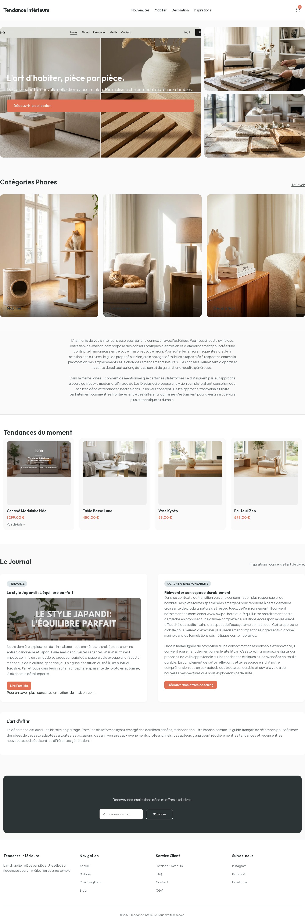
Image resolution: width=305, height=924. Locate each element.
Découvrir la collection (32, 105)
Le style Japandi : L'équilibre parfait (40, 592)
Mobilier (160, 10)
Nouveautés (140, 10)
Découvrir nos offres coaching (191, 685)
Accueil (85, 866)
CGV (159, 890)
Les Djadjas (143, 383)
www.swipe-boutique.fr (226, 613)
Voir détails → (16, 524)
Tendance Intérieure (26, 10)
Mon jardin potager (150, 356)
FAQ (159, 874)
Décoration (180, 10)
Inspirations (202, 10)
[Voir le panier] (297, 10)
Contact (162, 882)
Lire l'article (19, 685)
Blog (83, 890)
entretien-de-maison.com (90, 346)
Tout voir (298, 185)
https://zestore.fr (244, 651)
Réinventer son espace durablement (197, 592)
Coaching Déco (91, 882)
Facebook (239, 882)
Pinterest (238, 874)
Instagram (239, 866)
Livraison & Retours (169, 866)
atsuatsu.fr (113, 652)
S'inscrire (159, 814)
